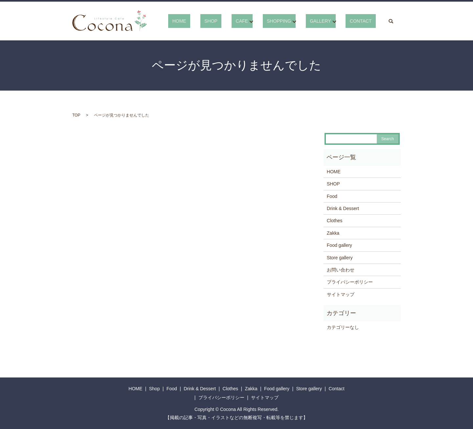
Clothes (334, 220)
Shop (154, 388)
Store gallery (340, 257)
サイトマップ (340, 294)
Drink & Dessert (343, 208)
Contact (336, 388)
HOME (212, 21)
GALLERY (328, 21)
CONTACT (365, 21)
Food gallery (339, 245)
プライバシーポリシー (350, 282)
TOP (76, 115)
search (391, 21)
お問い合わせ (340, 269)
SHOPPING (291, 21)
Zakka (333, 233)
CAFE (258, 21)
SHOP (235, 21)
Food (332, 196)
